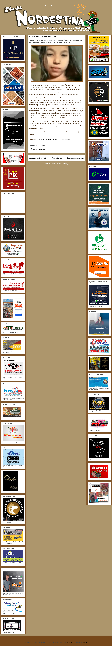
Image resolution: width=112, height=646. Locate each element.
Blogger (85, 642)
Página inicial (57, 158)
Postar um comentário (38, 149)
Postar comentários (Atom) (59, 164)
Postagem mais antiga (75, 158)
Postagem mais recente (38, 158)
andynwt (70, 642)
